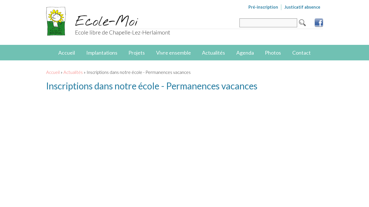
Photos (273, 52)
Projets (136, 52)
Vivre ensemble (173, 52)
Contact (301, 52)
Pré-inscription (263, 7)
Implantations (101, 52)
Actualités (213, 52)
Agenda (245, 52)
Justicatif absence (302, 7)
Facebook (318, 22)
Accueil (66, 52)
